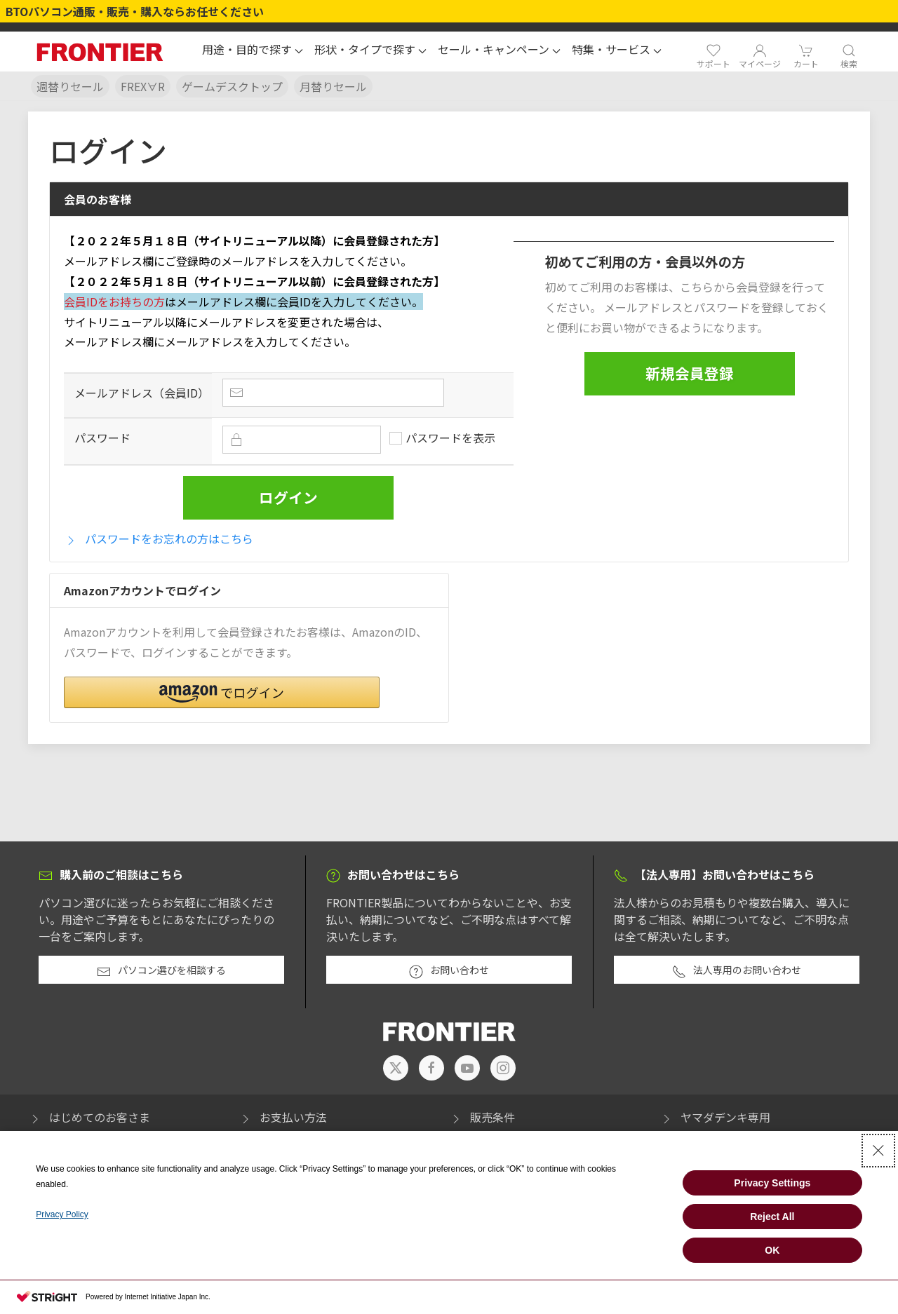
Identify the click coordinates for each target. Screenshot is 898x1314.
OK (772, 1250)
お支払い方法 (283, 1117)
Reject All (772, 1216)
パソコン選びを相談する (161, 970)
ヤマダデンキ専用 (714, 1117)
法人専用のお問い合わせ (736, 970)
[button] (252, 51)
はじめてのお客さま (89, 1117)
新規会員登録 (689, 373)
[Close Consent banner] (878, 1150)
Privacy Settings (772, 1182)
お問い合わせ (449, 970)
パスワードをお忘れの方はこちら (158, 539)
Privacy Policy (62, 1214)
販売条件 (482, 1117)
